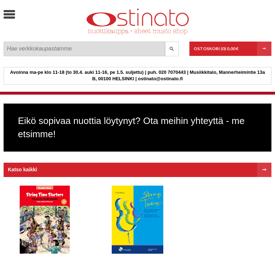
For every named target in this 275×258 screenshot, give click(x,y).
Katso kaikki (22, 169)
